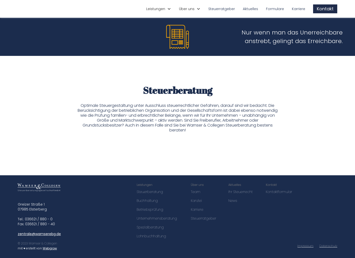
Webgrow (50, 248)
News (232, 200)
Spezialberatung (150, 227)
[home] (43, 8)
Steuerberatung (150, 191)
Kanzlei (196, 200)
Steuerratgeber (221, 8)
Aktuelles (250, 8)
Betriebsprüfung (150, 209)
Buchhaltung (147, 200)
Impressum (306, 246)
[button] (158, 8)
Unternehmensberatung (157, 218)
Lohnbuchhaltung (151, 236)
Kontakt (325, 9)
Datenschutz (328, 246)
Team (195, 191)
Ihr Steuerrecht (240, 191)
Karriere (298, 8)
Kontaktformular (279, 191)
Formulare (275, 8)
